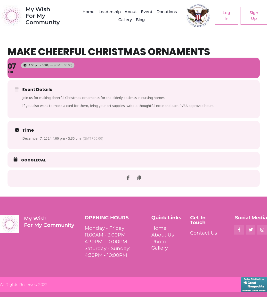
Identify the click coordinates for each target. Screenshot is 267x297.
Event (147, 11)
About (131, 11)
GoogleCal (33, 160)
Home (88, 11)
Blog (140, 19)
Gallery (125, 19)
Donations (166, 11)
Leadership (109, 11)
